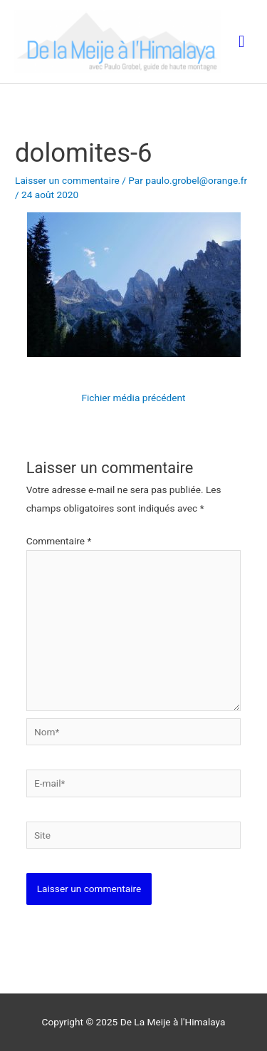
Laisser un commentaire (67, 180)
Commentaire (59, 541)
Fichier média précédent (133, 397)
